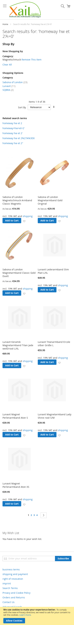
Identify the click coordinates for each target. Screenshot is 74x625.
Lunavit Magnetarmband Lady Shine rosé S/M (54, 416)
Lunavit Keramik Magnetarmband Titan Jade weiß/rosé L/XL (18, 345)
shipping (28, 216)
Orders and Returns (14, 597)
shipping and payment (15, 574)
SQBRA (8, 89)
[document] (37, 616)
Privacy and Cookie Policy (16, 592)
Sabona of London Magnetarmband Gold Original (50, 200)
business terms (11, 569)
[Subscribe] (63, 558)
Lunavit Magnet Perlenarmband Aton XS (16, 485)
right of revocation (13, 578)
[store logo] (25, 10)
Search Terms (10, 588)
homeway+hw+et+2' (14, 128)
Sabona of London (15, 82)
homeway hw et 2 (12, 123)
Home (5, 24)
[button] (24, 221)
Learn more (25, 614)
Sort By (22, 107)
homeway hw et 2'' (13, 143)
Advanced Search (12, 606)
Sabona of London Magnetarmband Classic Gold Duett (19, 273)
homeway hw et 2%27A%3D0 (19, 138)
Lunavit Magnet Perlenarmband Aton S (15, 416)
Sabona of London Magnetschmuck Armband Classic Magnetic (17, 200)
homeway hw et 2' (13, 133)
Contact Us (9, 602)
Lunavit (9, 86)
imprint (7, 583)
